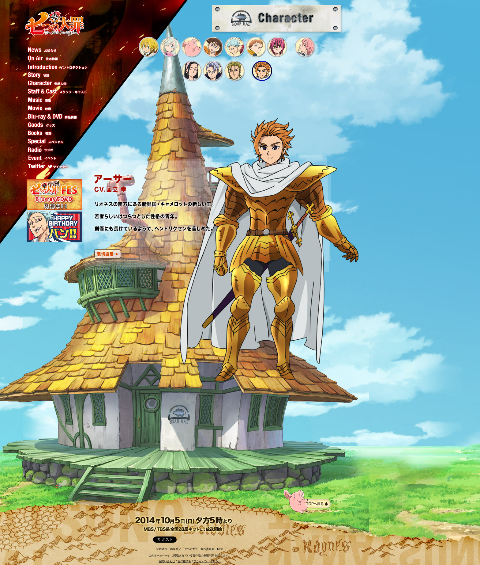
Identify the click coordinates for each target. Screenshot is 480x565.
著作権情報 (184, 561)
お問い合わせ (167, 561)
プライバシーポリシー (207, 561)
